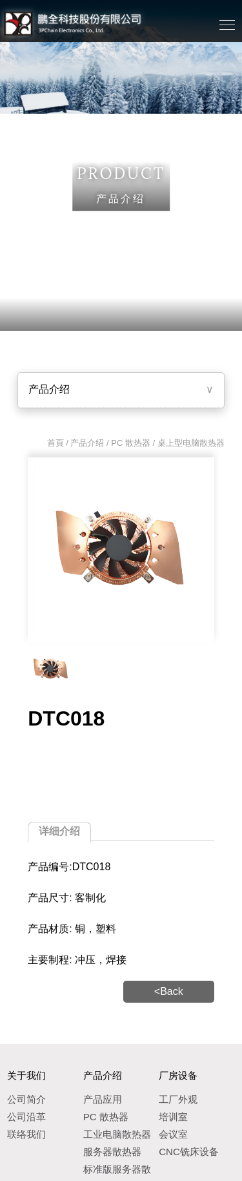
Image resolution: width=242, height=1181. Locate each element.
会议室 (173, 1134)
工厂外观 (178, 1099)
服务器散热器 (112, 1151)
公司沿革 (26, 1116)
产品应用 (102, 1099)
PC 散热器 (130, 443)
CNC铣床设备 (189, 1151)
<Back (168, 991)
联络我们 (26, 1134)
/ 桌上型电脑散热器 (187, 443)
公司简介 (26, 1099)
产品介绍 (49, 389)
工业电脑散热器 (117, 1134)
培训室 (173, 1116)
